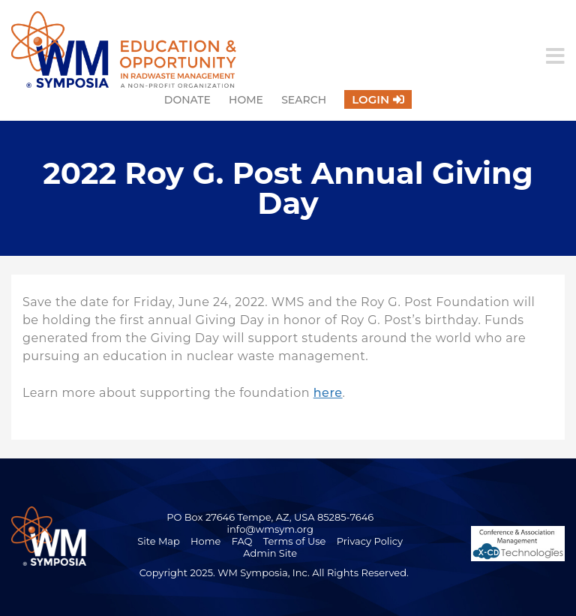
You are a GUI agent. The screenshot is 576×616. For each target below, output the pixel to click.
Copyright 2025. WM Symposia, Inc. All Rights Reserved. (274, 572)
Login (370, 99)
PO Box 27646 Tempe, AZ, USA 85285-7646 (270, 517)
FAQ (242, 541)
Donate (187, 100)
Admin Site (270, 553)
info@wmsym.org (270, 529)
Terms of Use (294, 541)
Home (246, 100)
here (328, 393)
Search (303, 100)
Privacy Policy (370, 541)
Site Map (158, 541)
